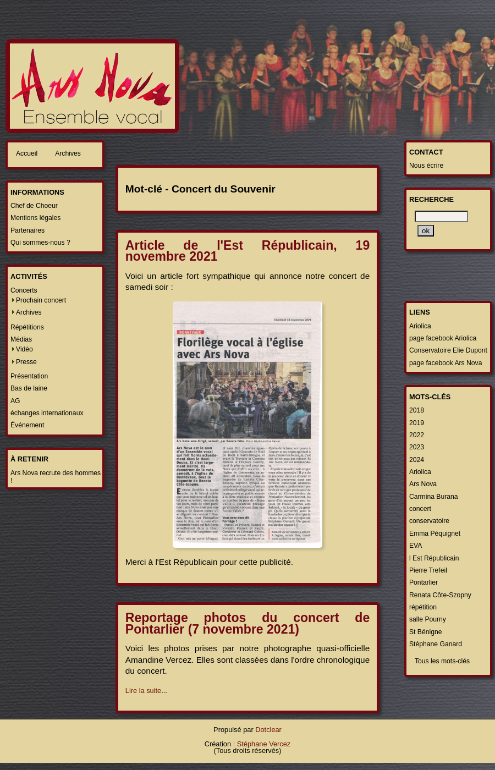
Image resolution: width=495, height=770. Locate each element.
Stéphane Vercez (263, 744)
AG (15, 401)
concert (420, 509)
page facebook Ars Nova (445, 363)
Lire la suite (143, 690)
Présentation (29, 376)
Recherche (431, 199)
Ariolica (420, 326)
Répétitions (27, 327)
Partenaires (27, 230)
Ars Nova (423, 484)
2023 (416, 447)
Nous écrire (426, 165)
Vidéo (24, 349)
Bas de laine (28, 388)
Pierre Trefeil (428, 570)
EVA (415, 545)
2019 (416, 423)
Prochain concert (41, 300)
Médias (21, 339)
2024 (416, 460)
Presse (26, 362)
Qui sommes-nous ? (40, 242)
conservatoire (429, 521)
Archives (68, 153)
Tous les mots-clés (442, 661)
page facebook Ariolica (442, 338)
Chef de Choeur (34, 206)
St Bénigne (425, 632)
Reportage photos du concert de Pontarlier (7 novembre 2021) (247, 623)
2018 (416, 410)
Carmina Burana (433, 497)
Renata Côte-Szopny (440, 595)
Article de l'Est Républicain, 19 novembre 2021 (247, 250)
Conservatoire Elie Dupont (448, 350)
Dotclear (268, 729)
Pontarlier (423, 582)
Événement (27, 425)
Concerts (23, 290)
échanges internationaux (46, 413)
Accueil (26, 153)
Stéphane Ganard (435, 644)
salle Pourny (427, 619)
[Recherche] (441, 216)
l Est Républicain (434, 558)
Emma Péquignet (434, 533)
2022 (416, 435)
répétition (423, 607)
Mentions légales (35, 218)
